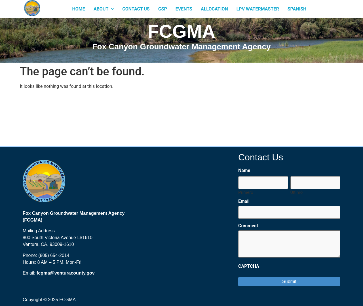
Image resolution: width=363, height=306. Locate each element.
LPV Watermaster (258, 9)
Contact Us (135, 9)
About (104, 9)
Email (244, 201)
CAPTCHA (248, 266)
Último (296, 192)
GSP (162, 9)
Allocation (214, 9)
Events (184, 9)
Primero (245, 192)
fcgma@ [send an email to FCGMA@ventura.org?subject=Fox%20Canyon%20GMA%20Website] (45, 273)
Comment (248, 226)
